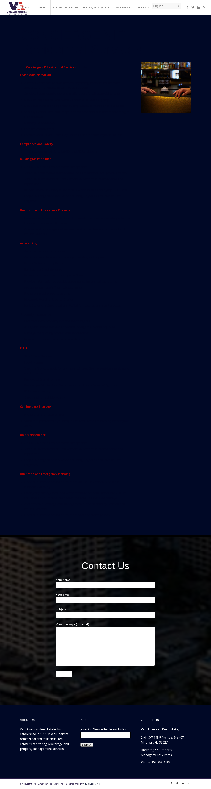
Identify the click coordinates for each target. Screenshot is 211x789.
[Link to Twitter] (193, 7)
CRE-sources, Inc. (91, 783)
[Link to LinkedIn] (198, 7)
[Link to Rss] (204, 7)
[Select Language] (166, 6)
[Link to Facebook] (187, 7)
